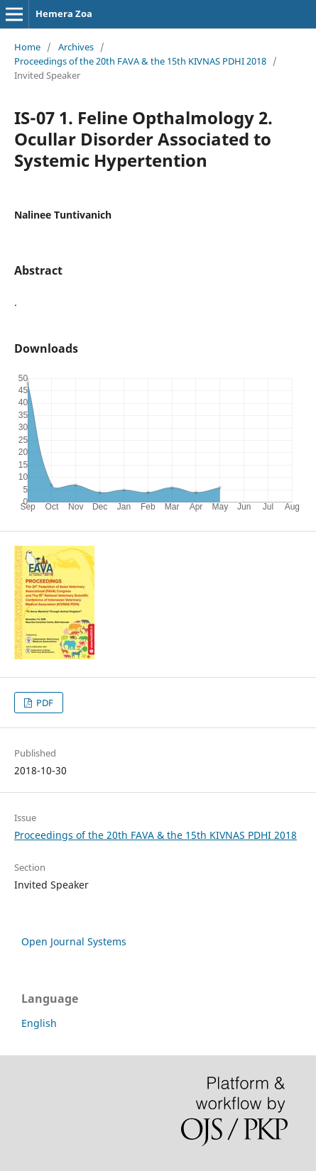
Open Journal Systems (73, 941)
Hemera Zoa (64, 13)
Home (27, 46)
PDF (43, 702)
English (39, 1023)
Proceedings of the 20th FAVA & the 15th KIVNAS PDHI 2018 (140, 61)
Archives (76, 46)
